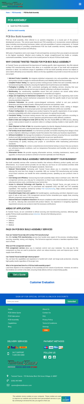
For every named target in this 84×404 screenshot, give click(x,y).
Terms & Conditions (50, 323)
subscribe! (72, 301)
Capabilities (12, 323)
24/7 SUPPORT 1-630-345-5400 (18, 353)
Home (8, 13)
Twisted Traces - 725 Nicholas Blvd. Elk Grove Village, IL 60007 (33, 376)
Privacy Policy (48, 319)
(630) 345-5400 (15, 380)
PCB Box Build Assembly (16, 30)
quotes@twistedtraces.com (20, 385)
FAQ (44, 316)
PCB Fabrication (14, 316)
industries (36, 214)
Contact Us (47, 313)
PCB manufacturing (48, 189)
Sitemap (46, 326)
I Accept (65, 399)
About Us (46, 309)
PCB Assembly (16, 13)
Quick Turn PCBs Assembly (19, 26)
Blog (9, 326)
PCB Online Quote (14, 313)
